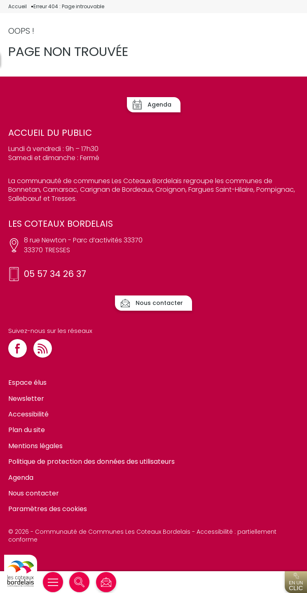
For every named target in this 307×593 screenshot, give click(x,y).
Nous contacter (33, 493)
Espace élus (27, 382)
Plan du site (26, 430)
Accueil (17, 6)
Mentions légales (35, 446)
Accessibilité (28, 414)
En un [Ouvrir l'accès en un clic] (296, 581)
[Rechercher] (79, 582)
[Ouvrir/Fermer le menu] (53, 582)
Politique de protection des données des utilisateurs (91, 461)
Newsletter (26, 398)
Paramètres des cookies (47, 509)
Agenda (20, 477)
